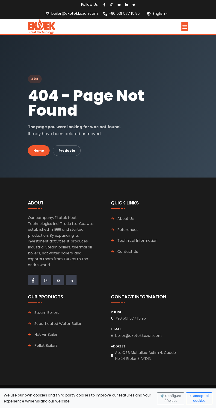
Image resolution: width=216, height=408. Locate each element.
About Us (125, 218)
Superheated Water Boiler (58, 323)
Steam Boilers (46, 312)
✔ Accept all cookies (199, 398)
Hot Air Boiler (46, 334)
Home (38, 150)
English (156, 13)
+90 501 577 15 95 (124, 13)
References (127, 229)
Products (67, 150)
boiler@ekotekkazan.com (74, 13)
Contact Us (127, 251)
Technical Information (137, 240)
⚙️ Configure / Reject (170, 398)
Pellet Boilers (46, 345)
